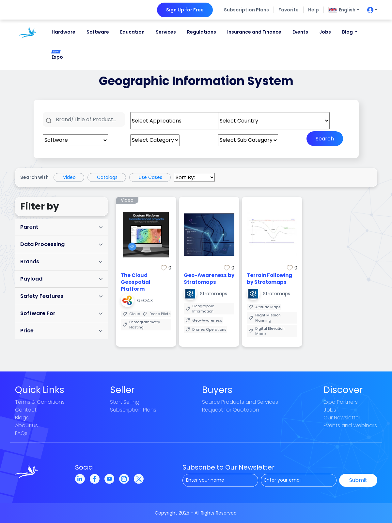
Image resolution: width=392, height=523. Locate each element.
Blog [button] (348, 32)
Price (61, 330)
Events (300, 32)
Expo (57, 55)
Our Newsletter (341, 417)
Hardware (63, 32)
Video (69, 177)
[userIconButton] (370, 10)
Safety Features (61, 296)
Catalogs (107, 177)
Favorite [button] (288, 10)
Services (166, 32)
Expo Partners (340, 402)
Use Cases (150, 177)
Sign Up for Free (185, 10)
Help (313, 10)
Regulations (201, 32)
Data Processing (61, 244)
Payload (61, 279)
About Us (26, 425)
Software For (61, 313)
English (341, 10)
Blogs (22, 417)
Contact (26, 410)
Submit (358, 480)
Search (325, 138)
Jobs (325, 32)
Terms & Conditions (40, 402)
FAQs (21, 433)
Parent (61, 227)
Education (132, 32)
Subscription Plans (246, 10)
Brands (61, 261)
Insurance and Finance (254, 32)
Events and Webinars (350, 425)
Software (97, 32)
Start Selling (124, 402)
